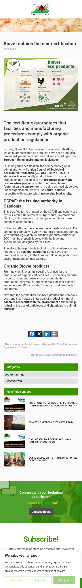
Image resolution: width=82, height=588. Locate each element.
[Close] (78, 551)
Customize (16, 580)
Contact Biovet (41, 512)
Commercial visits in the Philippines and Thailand (53, 459)
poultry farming (14, 374)
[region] (40, 569)
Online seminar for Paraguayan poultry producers (50, 441)
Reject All (40, 580)
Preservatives (13, 381)
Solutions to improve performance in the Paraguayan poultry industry (53, 404)
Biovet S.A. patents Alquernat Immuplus (54, 354)
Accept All (64, 580)
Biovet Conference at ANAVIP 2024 (51, 422)
